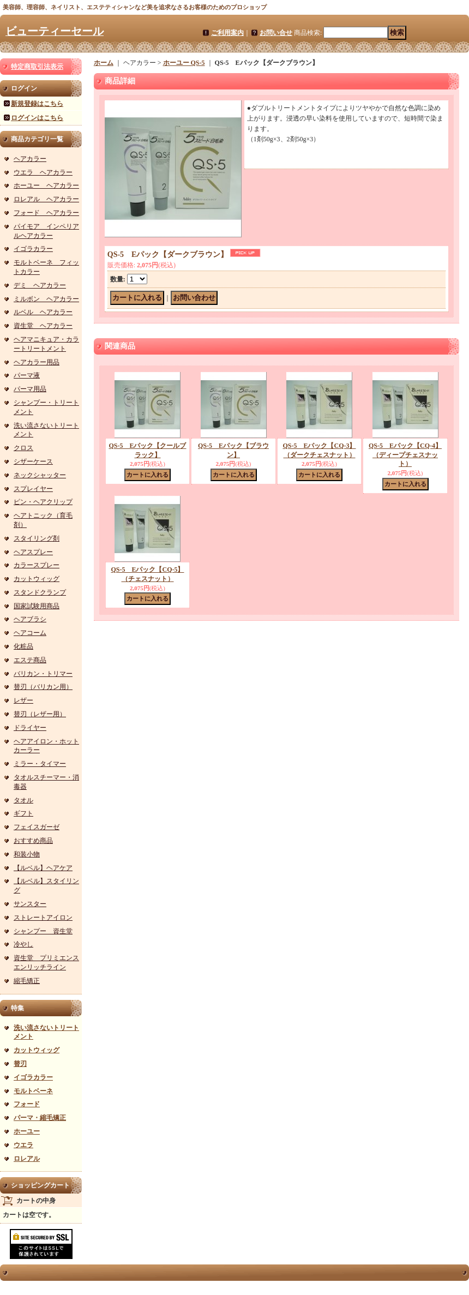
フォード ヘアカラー (46, 213)
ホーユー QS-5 (184, 63)
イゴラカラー (33, 249)
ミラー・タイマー (40, 764)
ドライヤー (30, 728)
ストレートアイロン (43, 917)
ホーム (103, 63)
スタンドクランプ (40, 592)
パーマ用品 (30, 389)
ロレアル (27, 1158)
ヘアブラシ (30, 619)
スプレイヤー (33, 489)
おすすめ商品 (33, 840)
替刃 (20, 1064)
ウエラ (23, 1145)
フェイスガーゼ (36, 827)
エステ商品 (30, 660)
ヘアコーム (30, 633)
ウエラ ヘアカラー (43, 172)
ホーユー (27, 1131)
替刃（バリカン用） (43, 687)
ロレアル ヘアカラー (46, 199)
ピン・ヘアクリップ (43, 502)
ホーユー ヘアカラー (46, 185)
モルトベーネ (33, 1091)
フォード (27, 1104)
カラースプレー (36, 565)
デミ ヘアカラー (40, 285)
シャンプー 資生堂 (43, 931)
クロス (23, 448)
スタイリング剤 (36, 538)
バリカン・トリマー (43, 674)
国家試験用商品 (36, 606)
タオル (23, 800)
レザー (23, 700)
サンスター (30, 904)
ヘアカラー (30, 159)
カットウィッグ (36, 579)
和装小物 (27, 854)
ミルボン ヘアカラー (46, 299)
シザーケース (33, 461)
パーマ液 (27, 375)
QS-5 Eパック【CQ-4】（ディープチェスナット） (405, 455)
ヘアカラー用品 (36, 362)
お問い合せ (276, 33)
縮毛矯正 (27, 981)
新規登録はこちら (37, 103)
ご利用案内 (227, 33)
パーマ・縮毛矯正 (40, 1118)
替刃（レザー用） (40, 714)
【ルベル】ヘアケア (43, 868)
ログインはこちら (37, 118)
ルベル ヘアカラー (43, 312)
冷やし (23, 944)
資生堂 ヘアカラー (43, 325)
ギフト (23, 813)
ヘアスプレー (33, 552)
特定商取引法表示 (37, 66)
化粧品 (23, 646)
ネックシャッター (40, 475)
